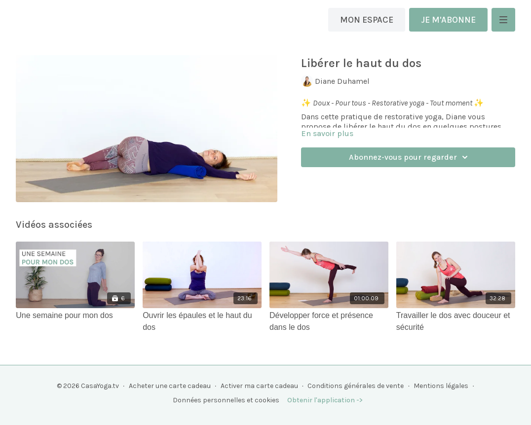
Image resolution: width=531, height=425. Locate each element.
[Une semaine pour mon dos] (75, 315)
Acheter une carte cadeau (170, 386)
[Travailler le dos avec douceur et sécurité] (455, 321)
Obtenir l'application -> (325, 400)
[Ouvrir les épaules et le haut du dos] (202, 321)
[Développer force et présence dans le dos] (328, 321)
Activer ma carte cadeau (259, 386)
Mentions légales (441, 386)
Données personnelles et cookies (226, 400)
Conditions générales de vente (355, 386)
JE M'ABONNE (448, 19)
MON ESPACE (366, 19)
